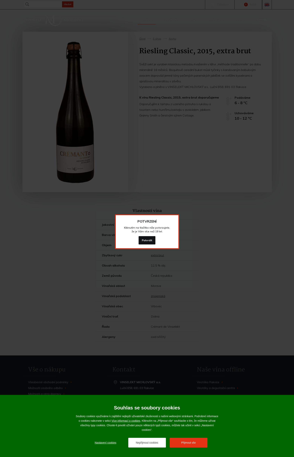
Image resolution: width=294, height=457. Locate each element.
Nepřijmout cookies (147, 442)
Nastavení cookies (105, 442)
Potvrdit (147, 240)
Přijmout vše (188, 442)
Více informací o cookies (125, 420)
